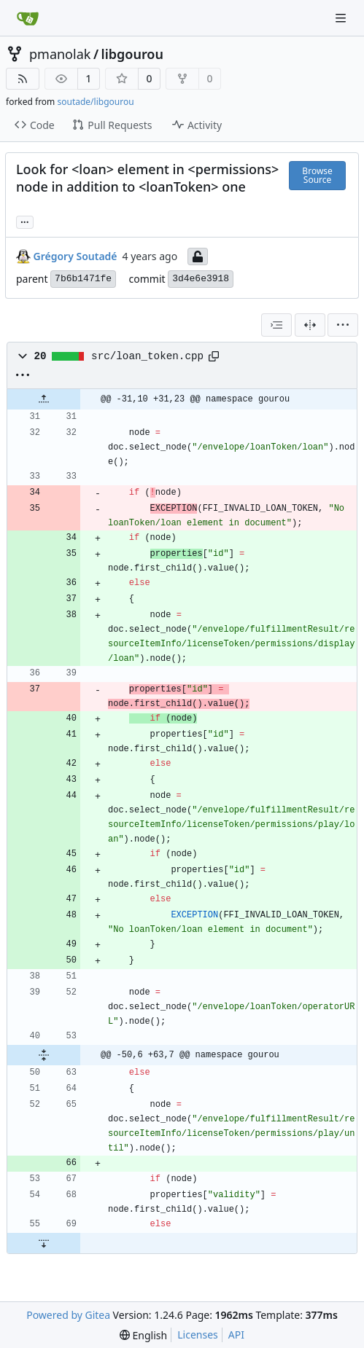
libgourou (132, 54)
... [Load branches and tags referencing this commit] (24, 221)
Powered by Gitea (68, 1315)
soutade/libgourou (95, 101)
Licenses (197, 1334)
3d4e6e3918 (200, 278)
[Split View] (310, 325)
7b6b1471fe (83, 278)
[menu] (343, 325)
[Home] (27, 18)
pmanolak (59, 54)
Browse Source (317, 175)
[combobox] (276, 325)
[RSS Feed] (22, 79)
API (236, 1334)
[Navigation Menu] (342, 18)
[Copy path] (214, 356)
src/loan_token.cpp (147, 356)
